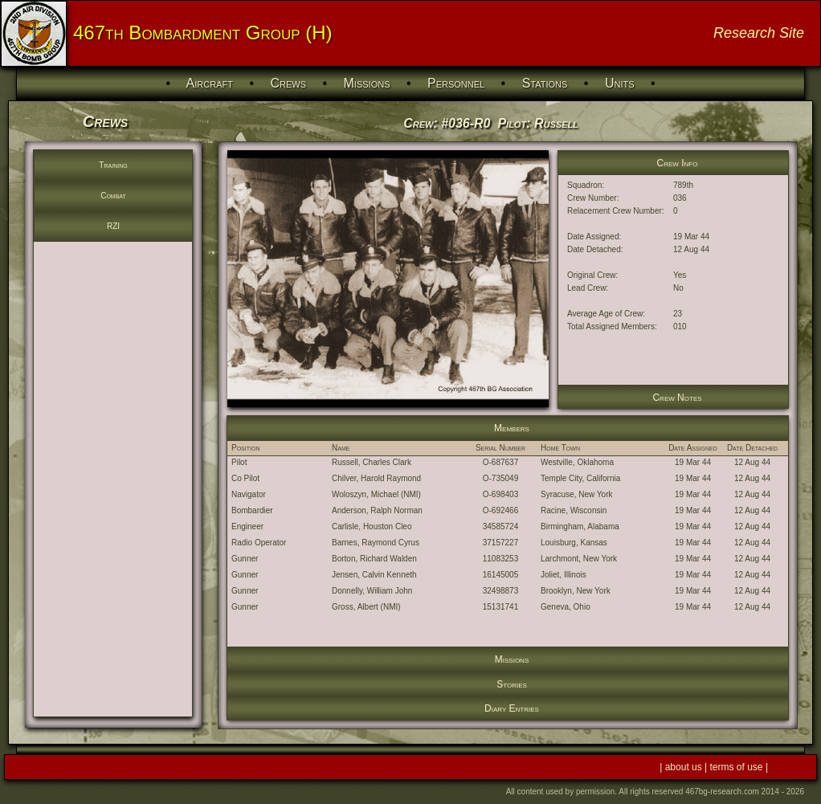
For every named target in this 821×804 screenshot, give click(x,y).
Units (620, 83)
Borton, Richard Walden (374, 558)
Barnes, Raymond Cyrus (375, 542)
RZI (113, 226)
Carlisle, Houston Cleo (372, 526)
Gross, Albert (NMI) (366, 606)
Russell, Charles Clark (371, 462)
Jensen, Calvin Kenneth (374, 574)
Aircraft (209, 83)
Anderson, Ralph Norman (377, 510)
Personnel (455, 83)
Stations (545, 83)
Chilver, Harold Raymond (376, 478)
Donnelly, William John (372, 590)
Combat (113, 195)
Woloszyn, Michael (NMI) (376, 494)
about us (685, 767)
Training (113, 165)
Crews (288, 83)
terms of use (738, 767)
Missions (367, 83)
